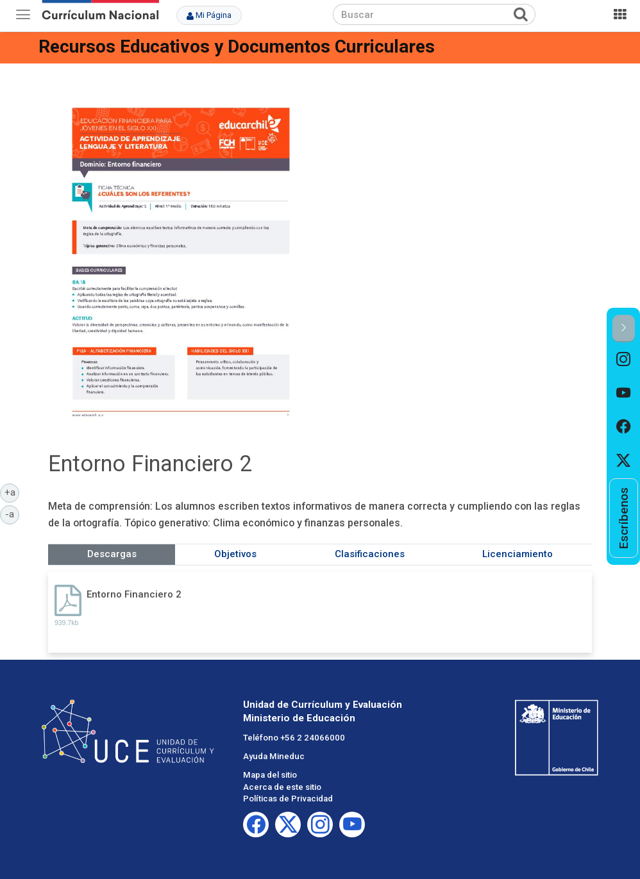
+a (12, 491)
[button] (623, 328)
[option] (623, 359)
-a (12, 513)
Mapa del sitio (270, 775)
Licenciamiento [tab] (517, 554)
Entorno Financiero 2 (134, 594)
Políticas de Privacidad (288, 798)
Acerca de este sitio (282, 787)
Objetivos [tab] (235, 554)
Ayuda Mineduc (274, 756)
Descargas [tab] (112, 554)
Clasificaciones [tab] (370, 554)
